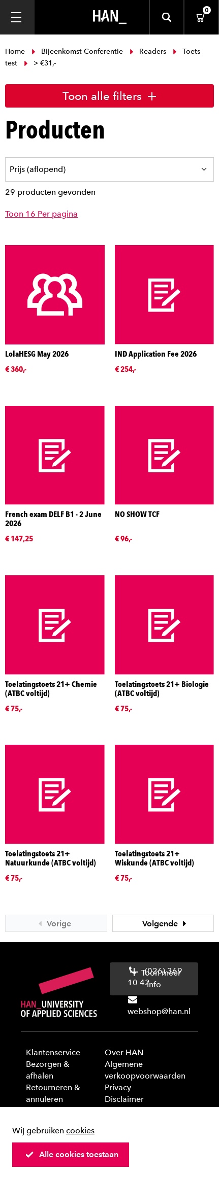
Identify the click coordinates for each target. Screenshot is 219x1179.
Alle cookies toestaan (71, 1154)
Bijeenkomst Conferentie (77, 51)
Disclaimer (124, 1099)
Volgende (165, 923)
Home (16, 51)
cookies (80, 1130)
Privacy (118, 1087)
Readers (148, 51)
